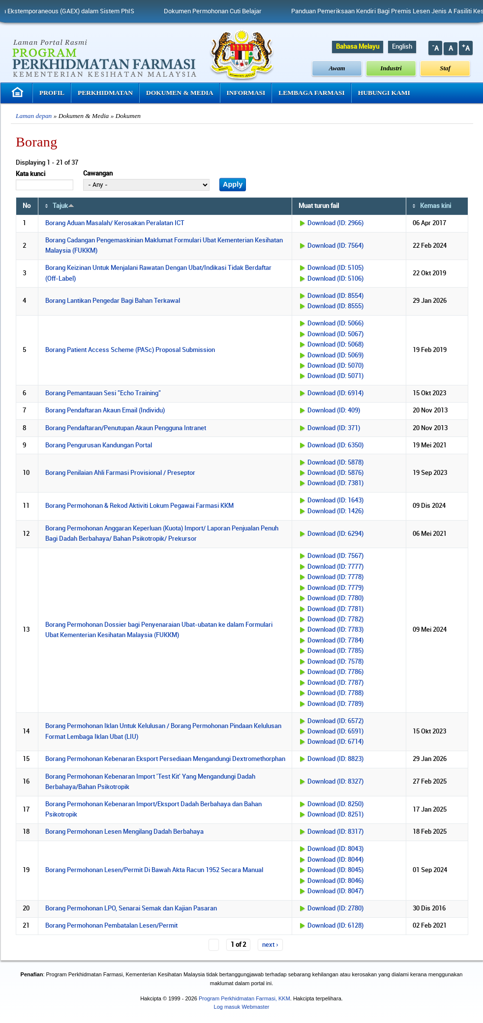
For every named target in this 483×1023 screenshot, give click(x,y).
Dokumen (128, 115)
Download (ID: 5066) (335, 323)
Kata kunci (30, 174)
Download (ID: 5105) (335, 267)
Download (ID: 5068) (335, 344)
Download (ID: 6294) (335, 533)
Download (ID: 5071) (335, 376)
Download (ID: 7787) (335, 682)
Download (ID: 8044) (335, 859)
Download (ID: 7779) (335, 588)
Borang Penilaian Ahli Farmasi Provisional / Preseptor (120, 472)
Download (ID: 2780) (335, 908)
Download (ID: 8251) (335, 814)
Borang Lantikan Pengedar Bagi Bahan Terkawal (112, 300)
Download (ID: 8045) (335, 870)
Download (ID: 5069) (335, 355)
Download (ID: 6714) (335, 741)
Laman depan (34, 115)
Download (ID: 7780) (335, 598)
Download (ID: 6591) (335, 731)
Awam (337, 68)
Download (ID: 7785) (335, 650)
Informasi (246, 92)
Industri (390, 68)
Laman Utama (18, 92)
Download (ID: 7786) (335, 672)
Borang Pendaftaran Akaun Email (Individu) (105, 410)
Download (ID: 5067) (335, 334)
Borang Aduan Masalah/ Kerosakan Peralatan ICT (114, 223)
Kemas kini (435, 206)
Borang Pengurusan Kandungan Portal (98, 445)
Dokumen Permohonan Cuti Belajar (224, 11)
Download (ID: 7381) (335, 483)
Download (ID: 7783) (335, 629)
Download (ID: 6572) (335, 721)
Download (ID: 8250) (335, 804)
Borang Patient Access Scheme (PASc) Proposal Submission (130, 350)
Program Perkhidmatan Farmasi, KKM (244, 998)
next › (270, 944)
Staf (445, 68)
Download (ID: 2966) (335, 223)
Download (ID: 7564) (335, 245)
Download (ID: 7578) (335, 661)
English (402, 46)
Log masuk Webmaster (242, 1007)
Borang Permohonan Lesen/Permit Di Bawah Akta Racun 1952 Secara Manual (154, 870)
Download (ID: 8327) (335, 781)
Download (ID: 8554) (335, 295)
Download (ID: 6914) (335, 393)
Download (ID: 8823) (335, 759)
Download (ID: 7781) (335, 609)
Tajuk (63, 206)
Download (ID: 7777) (335, 566)
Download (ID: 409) (333, 410)
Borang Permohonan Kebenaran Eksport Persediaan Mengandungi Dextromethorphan (165, 759)
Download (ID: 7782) (335, 619)
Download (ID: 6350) (335, 445)
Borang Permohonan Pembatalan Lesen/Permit (111, 925)
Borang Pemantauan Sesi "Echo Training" (103, 393)
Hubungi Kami (384, 92)
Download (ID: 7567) (335, 556)
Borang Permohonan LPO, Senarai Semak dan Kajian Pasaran (131, 908)
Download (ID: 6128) (335, 925)
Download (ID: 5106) (335, 278)
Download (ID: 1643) (335, 500)
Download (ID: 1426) (335, 511)
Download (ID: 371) (333, 428)
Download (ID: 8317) (335, 831)
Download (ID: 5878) (335, 462)
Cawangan (98, 173)
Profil (51, 92)
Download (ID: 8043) (335, 849)
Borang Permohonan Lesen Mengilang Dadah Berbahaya (124, 831)
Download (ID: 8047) (335, 891)
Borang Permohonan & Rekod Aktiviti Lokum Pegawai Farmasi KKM (139, 505)
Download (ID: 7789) (335, 704)
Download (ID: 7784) (335, 640)
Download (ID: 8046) (335, 880)
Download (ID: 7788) (335, 693)
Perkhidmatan (105, 92)
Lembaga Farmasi (311, 92)
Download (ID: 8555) (335, 306)
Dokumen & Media (179, 92)
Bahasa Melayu (357, 46)
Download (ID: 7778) (335, 577)
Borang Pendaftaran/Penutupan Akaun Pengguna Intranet (125, 428)
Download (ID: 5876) (335, 472)
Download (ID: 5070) (335, 365)
